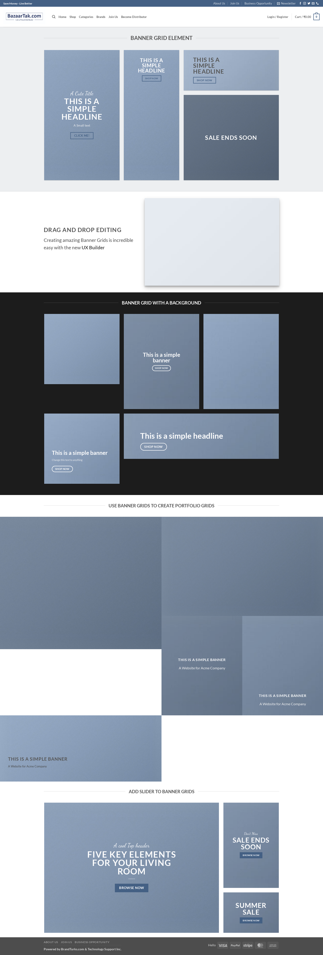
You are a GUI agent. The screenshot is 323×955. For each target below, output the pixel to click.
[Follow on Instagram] (304, 3)
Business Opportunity (258, 3)
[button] (286, 3)
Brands (100, 17)
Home (62, 17)
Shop (73, 17)
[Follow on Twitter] (309, 3)
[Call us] (317, 3)
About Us (219, 3)
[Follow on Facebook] (300, 3)
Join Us (234, 3)
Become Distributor (134, 17)
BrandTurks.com (72, 949)
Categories (86, 17)
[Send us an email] (313, 3)
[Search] (53, 17)
